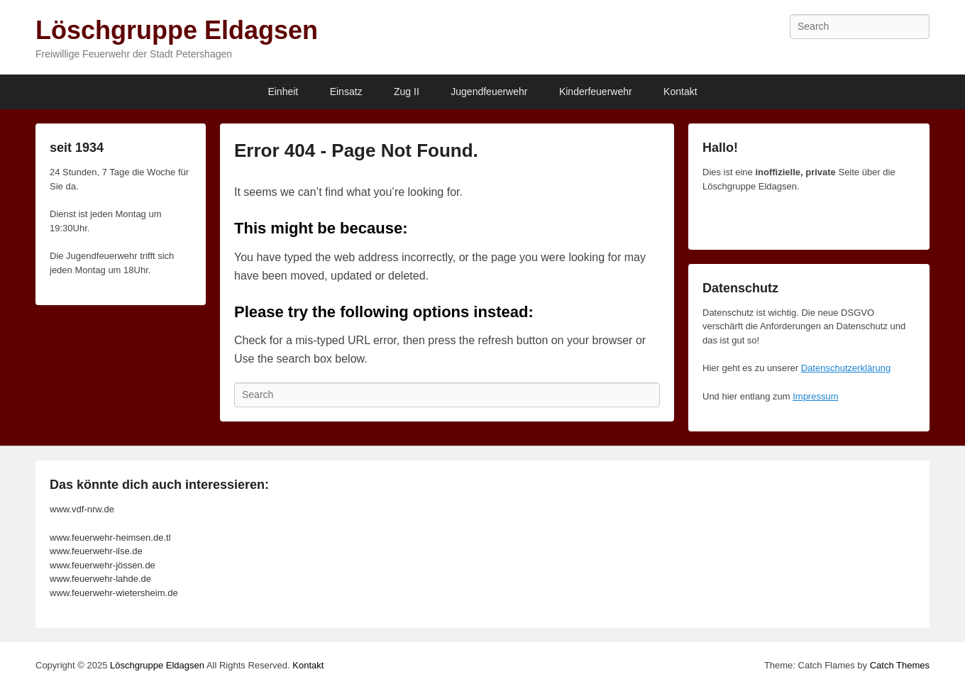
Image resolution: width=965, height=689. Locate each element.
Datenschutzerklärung (845, 368)
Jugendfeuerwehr (489, 91)
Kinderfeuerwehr (595, 91)
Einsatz (346, 91)
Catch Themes (900, 665)
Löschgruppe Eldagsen (176, 30)
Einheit (283, 91)
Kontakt (680, 91)
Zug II (406, 91)
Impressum (815, 396)
